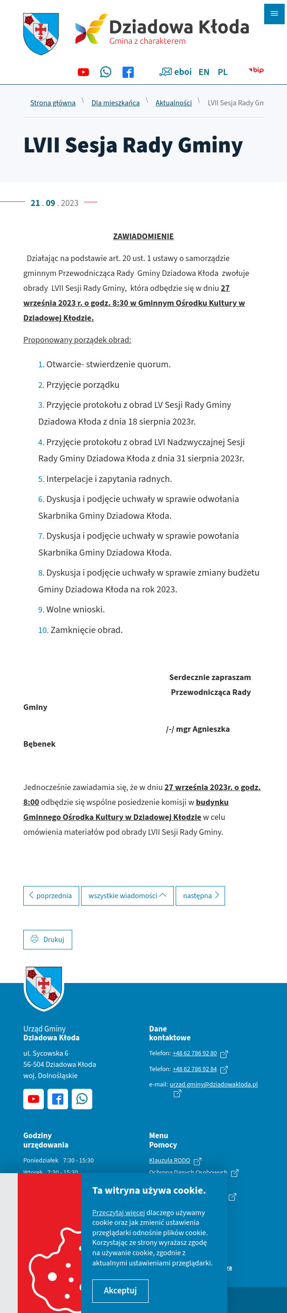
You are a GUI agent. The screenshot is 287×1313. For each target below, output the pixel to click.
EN (204, 72)
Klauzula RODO (169, 1161)
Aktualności (174, 103)
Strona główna (52, 103)
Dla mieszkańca (115, 103)
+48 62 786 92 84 (195, 1069)
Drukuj (47, 940)
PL (223, 72)
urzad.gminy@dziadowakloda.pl (214, 1084)
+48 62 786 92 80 (195, 1053)
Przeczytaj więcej (118, 1213)
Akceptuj (120, 1291)
